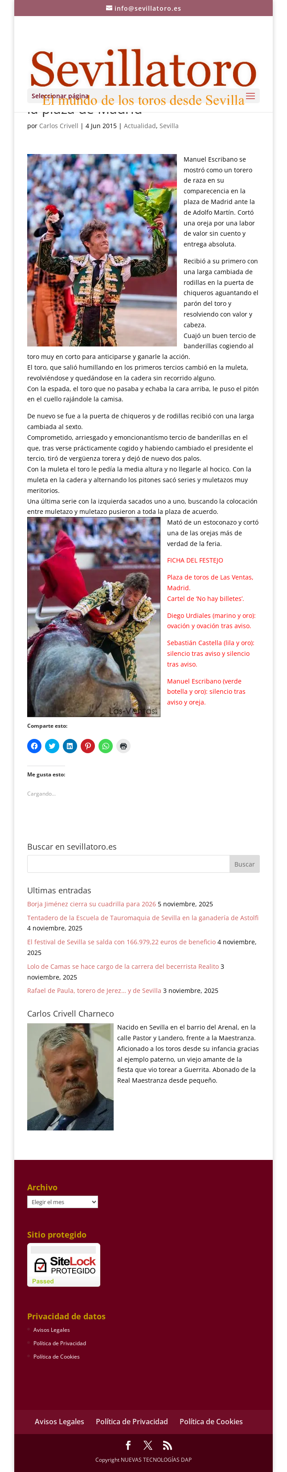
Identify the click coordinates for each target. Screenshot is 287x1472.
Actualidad (140, 125)
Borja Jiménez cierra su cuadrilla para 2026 (91, 904)
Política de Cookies (56, 1356)
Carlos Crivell (58, 125)
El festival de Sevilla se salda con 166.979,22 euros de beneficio (121, 942)
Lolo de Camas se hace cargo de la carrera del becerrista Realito (123, 966)
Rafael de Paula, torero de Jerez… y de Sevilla (94, 990)
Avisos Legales (51, 1330)
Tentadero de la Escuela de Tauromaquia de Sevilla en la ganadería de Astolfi (142, 917)
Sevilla (169, 125)
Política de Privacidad (59, 1343)
